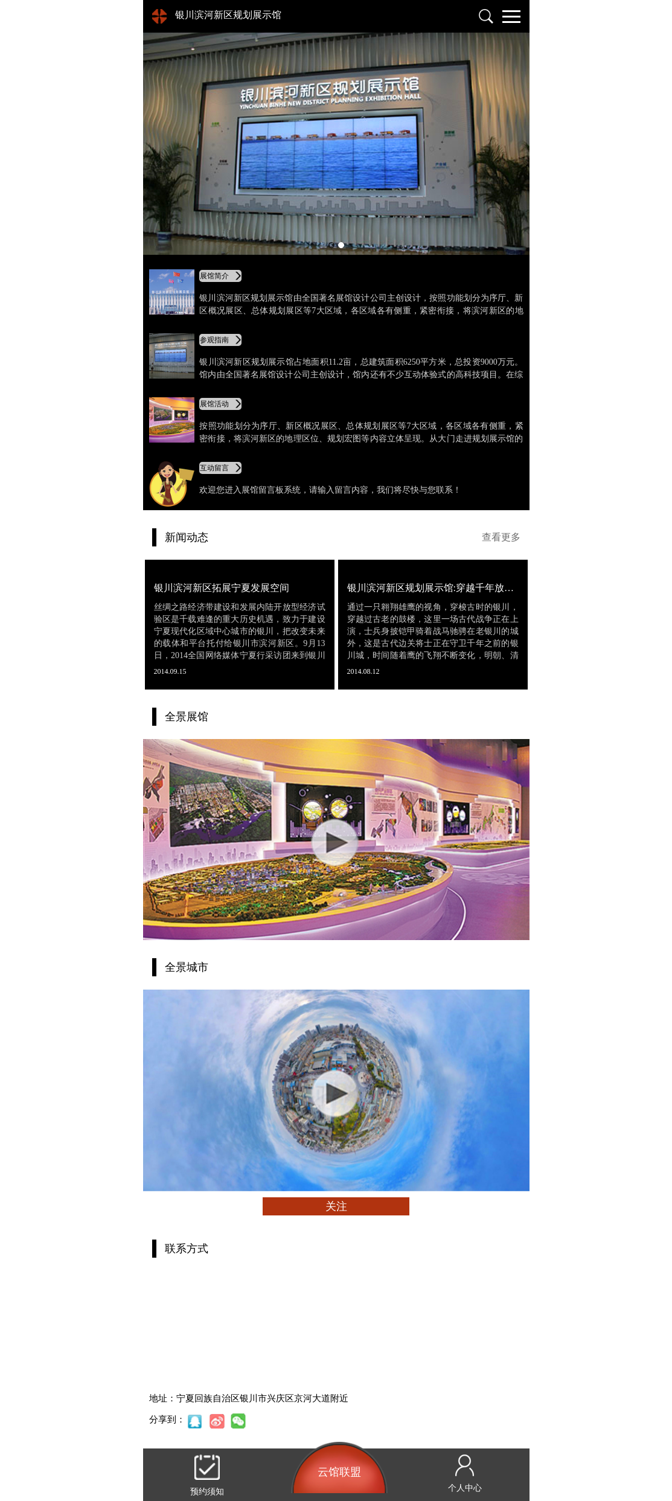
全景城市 (186, 967)
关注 (336, 1206)
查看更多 (501, 537)
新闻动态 (186, 537)
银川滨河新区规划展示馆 (228, 15)
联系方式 (186, 1249)
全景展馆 (186, 717)
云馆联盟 (339, 1472)
